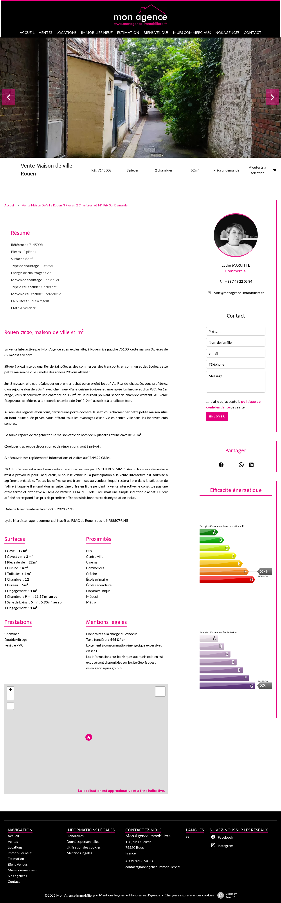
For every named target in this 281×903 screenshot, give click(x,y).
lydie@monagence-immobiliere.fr (238, 293)
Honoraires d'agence (144, 895)
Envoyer (217, 416)
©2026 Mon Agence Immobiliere (70, 895)
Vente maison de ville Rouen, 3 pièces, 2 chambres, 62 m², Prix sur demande (75, 205)
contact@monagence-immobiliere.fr (152, 867)
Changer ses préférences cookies (189, 895)
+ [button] (10, 690)
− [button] (10, 696)
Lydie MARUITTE (236, 265)
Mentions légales (112, 895)
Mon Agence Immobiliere (148, 835)
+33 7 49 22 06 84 (238, 281)
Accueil (9, 205)
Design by (226, 895)
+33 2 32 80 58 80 (139, 861)
